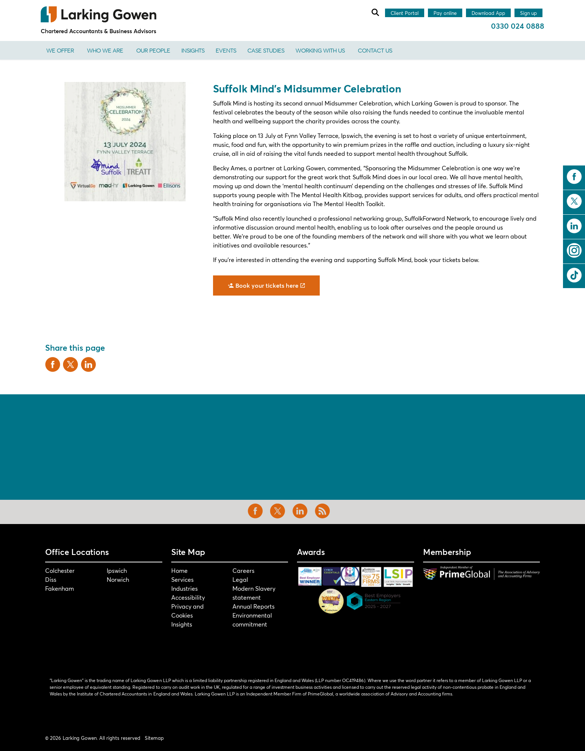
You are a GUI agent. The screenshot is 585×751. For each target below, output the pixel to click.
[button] (124, 141)
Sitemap (154, 738)
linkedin (574, 225)
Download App (488, 13)
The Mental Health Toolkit (348, 204)
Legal (240, 579)
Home (179, 570)
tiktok (574, 275)
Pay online (445, 13)
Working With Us (320, 50)
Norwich (118, 579)
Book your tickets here (266, 285)
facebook (574, 176)
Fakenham (59, 588)
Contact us (375, 50)
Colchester (60, 570)
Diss (50, 579)
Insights (192, 50)
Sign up (528, 13)
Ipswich (117, 570)
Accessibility (188, 597)
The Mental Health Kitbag (326, 195)
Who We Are (105, 50)
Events (226, 50)
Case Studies (265, 50)
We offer (60, 50)
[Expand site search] (375, 12)
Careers (243, 570)
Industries (184, 588)
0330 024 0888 (517, 26)
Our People (153, 50)
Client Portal (405, 13)
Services (182, 579)
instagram (574, 250)
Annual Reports (253, 606)
